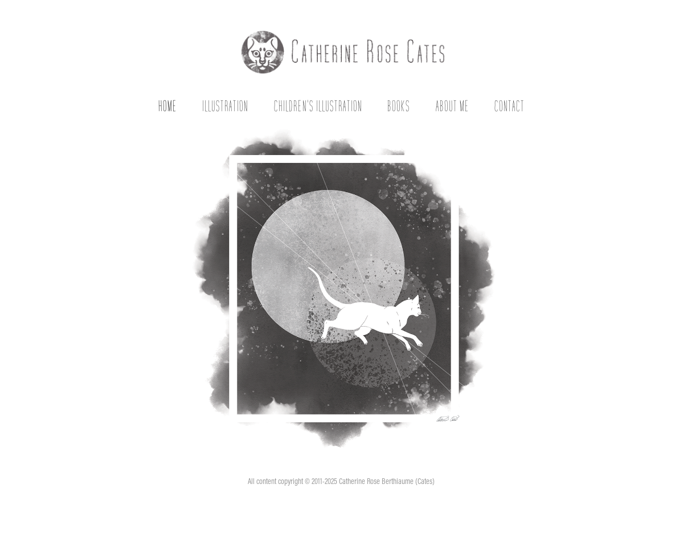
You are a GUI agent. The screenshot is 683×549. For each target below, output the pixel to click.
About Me (452, 105)
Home (167, 106)
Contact (509, 105)
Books (398, 105)
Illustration (225, 105)
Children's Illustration (318, 105)
